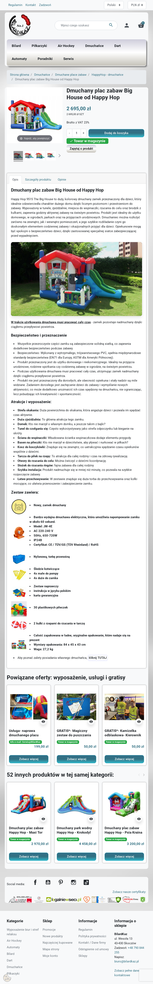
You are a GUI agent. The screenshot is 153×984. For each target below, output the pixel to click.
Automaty (13, 947)
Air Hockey (14, 940)
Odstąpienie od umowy (93, 949)
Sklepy (82, 956)
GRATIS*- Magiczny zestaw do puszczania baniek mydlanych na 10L (76, 735)
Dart (9, 960)
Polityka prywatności (92, 936)
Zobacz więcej (28, 759)
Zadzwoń (45, 5)
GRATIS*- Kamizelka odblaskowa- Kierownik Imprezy (123, 735)
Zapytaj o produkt (81, 148)
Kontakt (31, 5)
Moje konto (50, 956)
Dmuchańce (42, 75)
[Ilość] (76, 133)
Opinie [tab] (62, 179)
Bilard (10, 954)
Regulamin (15, 5)
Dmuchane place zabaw (70, 75)
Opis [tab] (15, 179)
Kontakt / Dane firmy (92, 942)
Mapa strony (51, 949)
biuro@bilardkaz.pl (126, 961)
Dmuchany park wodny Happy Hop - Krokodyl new (74, 832)
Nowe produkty (53, 936)
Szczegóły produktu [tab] (38, 179)
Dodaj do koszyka (116, 133)
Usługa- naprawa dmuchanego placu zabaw (24, 735)
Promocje (49, 929)
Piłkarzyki (13, 973)
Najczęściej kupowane (58, 942)
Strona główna (19, 75)
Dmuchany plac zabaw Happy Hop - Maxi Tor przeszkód (26, 832)
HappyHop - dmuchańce (107, 75)
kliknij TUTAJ (98, 658)
